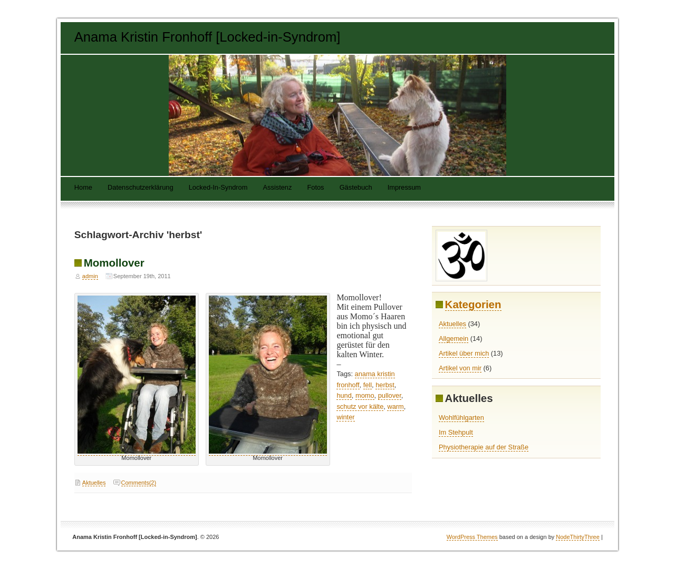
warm (395, 406)
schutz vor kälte (359, 406)
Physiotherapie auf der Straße (483, 447)
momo (364, 395)
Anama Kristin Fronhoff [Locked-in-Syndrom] (207, 37)
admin (90, 276)
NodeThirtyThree (578, 537)
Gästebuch (356, 188)
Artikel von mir (460, 368)
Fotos (315, 188)
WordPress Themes (472, 537)
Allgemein (453, 338)
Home (83, 188)
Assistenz (277, 188)
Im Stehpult (456, 432)
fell (367, 385)
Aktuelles (94, 482)
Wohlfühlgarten (461, 417)
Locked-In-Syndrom (218, 188)
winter (345, 417)
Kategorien (473, 304)
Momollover (114, 263)
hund (343, 395)
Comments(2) (139, 482)
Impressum (404, 188)
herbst (384, 385)
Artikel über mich (464, 353)
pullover (389, 395)
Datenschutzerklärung (140, 188)
